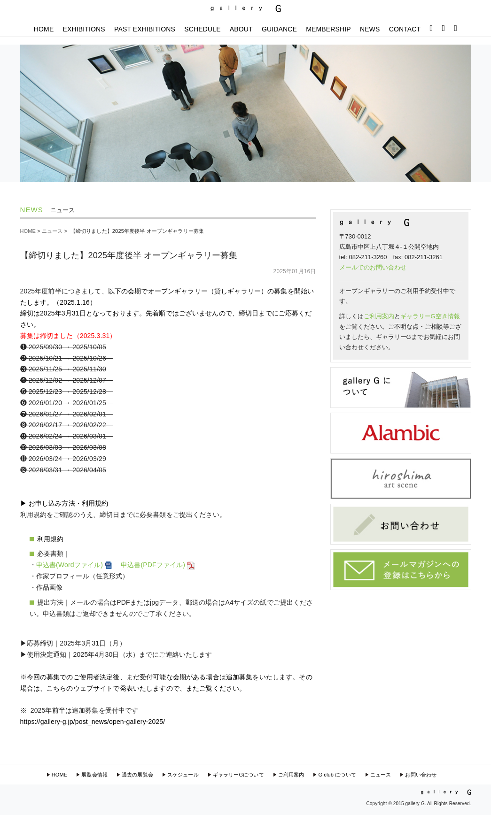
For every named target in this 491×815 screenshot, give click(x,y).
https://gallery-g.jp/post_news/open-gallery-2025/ (92, 721)
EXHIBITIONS (84, 29)
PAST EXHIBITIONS (144, 29)
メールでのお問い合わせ (372, 267)
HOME (44, 29)
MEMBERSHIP (328, 29)
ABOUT (241, 29)
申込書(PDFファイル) (158, 565)
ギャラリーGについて (238, 774)
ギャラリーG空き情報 (430, 316)
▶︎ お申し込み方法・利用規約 (64, 503)
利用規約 (50, 539)
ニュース (52, 231)
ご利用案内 (379, 316)
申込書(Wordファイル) (75, 565)
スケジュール (183, 774)
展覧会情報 (94, 774)
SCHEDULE (202, 29)
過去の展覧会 (137, 774)
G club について (337, 774)
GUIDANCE (279, 29)
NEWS (370, 29)
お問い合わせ (420, 774)
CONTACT (405, 29)
